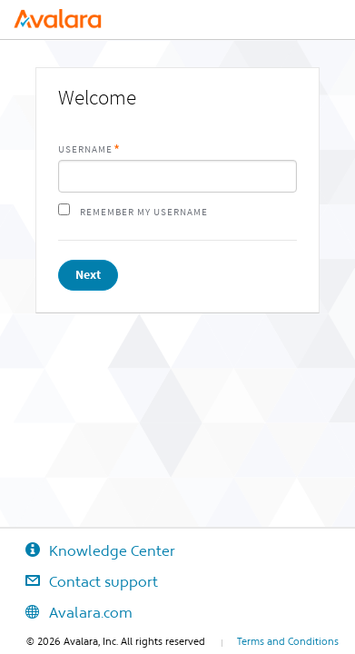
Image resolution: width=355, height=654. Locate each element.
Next (88, 274)
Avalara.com (66, 612)
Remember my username (144, 212)
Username (85, 149)
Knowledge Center (87, 550)
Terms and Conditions (288, 641)
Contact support (79, 581)
